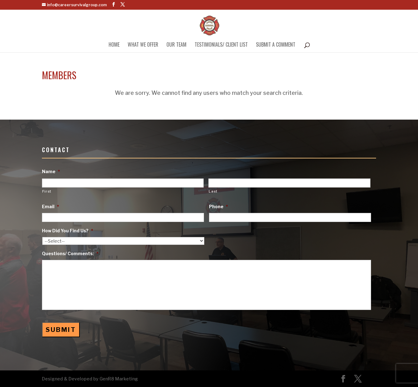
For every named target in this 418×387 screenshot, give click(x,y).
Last (213, 191)
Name (51, 171)
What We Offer (143, 45)
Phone (218, 206)
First (46, 191)
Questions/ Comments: (70, 253)
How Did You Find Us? (67, 230)
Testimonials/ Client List (221, 45)
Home (114, 45)
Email (50, 206)
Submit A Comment (275, 45)
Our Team (176, 45)
